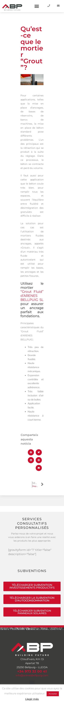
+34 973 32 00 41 (32, 671)
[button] (36, 6)
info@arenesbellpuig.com (32, 675)
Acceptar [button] (53, 694)
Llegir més (32, 699)
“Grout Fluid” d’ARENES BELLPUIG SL (32, 296)
